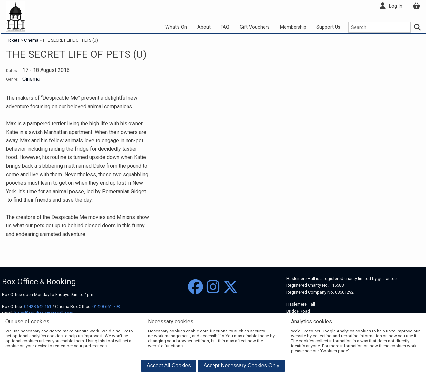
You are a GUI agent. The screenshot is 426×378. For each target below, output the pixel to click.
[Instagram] (213, 287)
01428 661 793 (106, 306)
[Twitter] (230, 287)
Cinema (31, 40)
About (204, 27)
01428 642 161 (37, 306)
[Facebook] (195, 287)
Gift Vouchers (255, 27)
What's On (176, 27)
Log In (395, 6)
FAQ (225, 27)
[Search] (417, 27)
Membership (293, 27)
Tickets (13, 40)
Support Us (328, 27)
